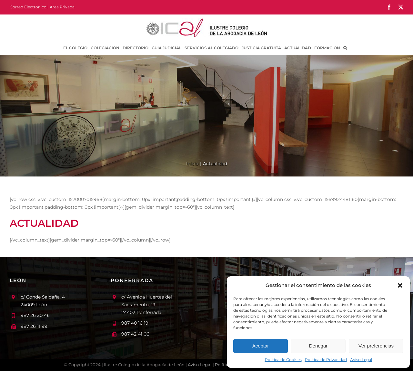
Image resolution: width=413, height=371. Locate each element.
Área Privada (62, 7)
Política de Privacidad (326, 359)
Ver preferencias (376, 345)
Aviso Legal (361, 359)
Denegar (318, 345)
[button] (400, 285)
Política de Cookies (283, 359)
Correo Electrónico (28, 7)
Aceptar (260, 345)
